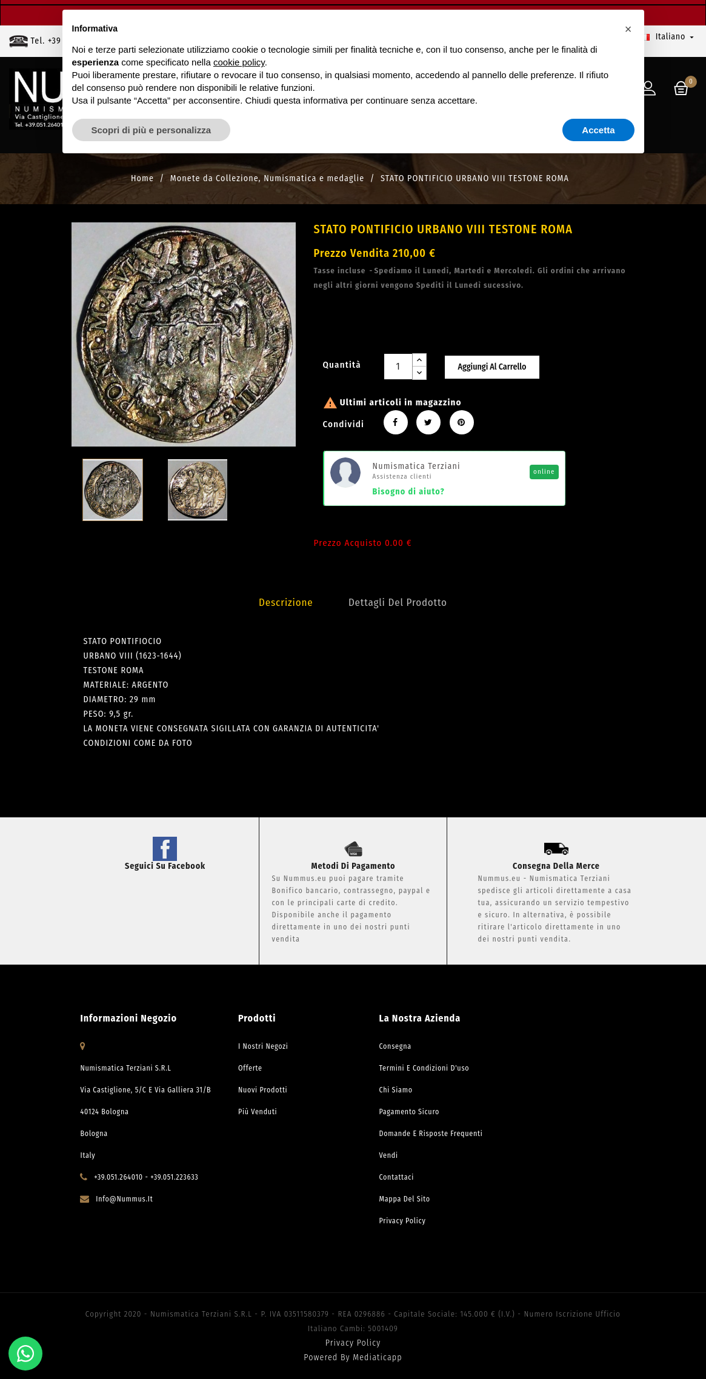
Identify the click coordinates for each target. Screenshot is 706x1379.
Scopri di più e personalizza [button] (151, 130)
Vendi (388, 1155)
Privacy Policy (402, 1221)
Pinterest (462, 422)
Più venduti (257, 1112)
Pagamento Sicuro (409, 1112)
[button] (628, 29)
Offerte (250, 1068)
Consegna (395, 1046)
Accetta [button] (598, 130)
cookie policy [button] (239, 62)
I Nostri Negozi (263, 1046)
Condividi (396, 422)
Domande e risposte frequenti (430, 1133)
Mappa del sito (404, 1199)
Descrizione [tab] (286, 602)
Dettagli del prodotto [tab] (397, 602)
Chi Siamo (395, 1090)
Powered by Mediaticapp (353, 1357)
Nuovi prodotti (262, 1090)
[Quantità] (398, 366)
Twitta (428, 422)
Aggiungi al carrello (492, 367)
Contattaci (396, 1177)
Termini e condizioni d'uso (424, 1068)
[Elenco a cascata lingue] (668, 37)
